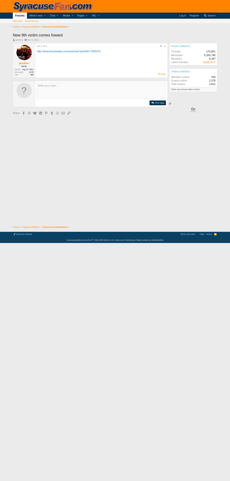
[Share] (161, 46)
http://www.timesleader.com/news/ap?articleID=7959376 (68, 51)
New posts (18, 21)
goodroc (19, 40)
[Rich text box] (101, 91)
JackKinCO (209, 62)
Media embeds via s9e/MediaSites (150, 240)
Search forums (32, 21)
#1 (165, 46)
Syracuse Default (22, 234)
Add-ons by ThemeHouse (125, 240)
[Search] (209, 16)
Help (202, 234)
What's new (35, 15)
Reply (163, 74)
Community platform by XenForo (90, 240)
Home (209, 234)
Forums (20, 15)
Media (66, 15)
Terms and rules (187, 234)
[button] (45, 16)
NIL (94, 15)
